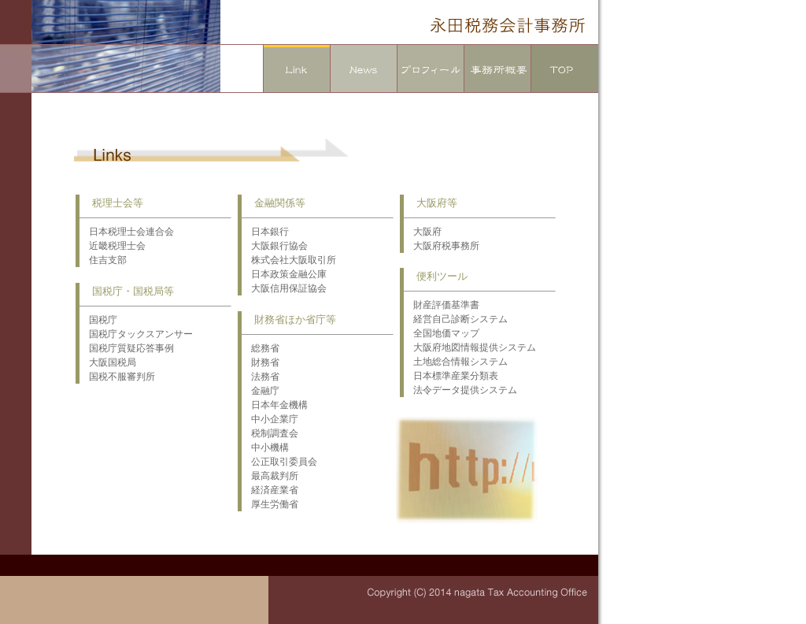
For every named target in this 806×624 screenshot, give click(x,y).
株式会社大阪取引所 (289, 260)
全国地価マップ (441, 333)
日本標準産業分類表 (451, 375)
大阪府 (423, 231)
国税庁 (98, 319)
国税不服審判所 (117, 376)
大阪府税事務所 (441, 245)
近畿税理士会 (112, 245)
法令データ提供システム (460, 390)
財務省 (260, 362)
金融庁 (260, 390)
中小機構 (265, 447)
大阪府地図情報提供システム (470, 347)
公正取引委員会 (279, 461)
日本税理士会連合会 (126, 231)
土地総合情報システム (456, 361)
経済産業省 (270, 490)
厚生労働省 (270, 504)
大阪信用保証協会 (284, 288)
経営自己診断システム (456, 319)
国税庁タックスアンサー (136, 334)
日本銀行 (265, 231)
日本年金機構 (275, 404)
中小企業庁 (270, 419)
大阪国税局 (107, 362)
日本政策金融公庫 (284, 274)
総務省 (260, 348)
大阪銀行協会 (275, 245)
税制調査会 (270, 433)
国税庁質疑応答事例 (126, 348)
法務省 (260, 376)
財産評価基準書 (441, 304)
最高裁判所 (270, 475)
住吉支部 (103, 260)
